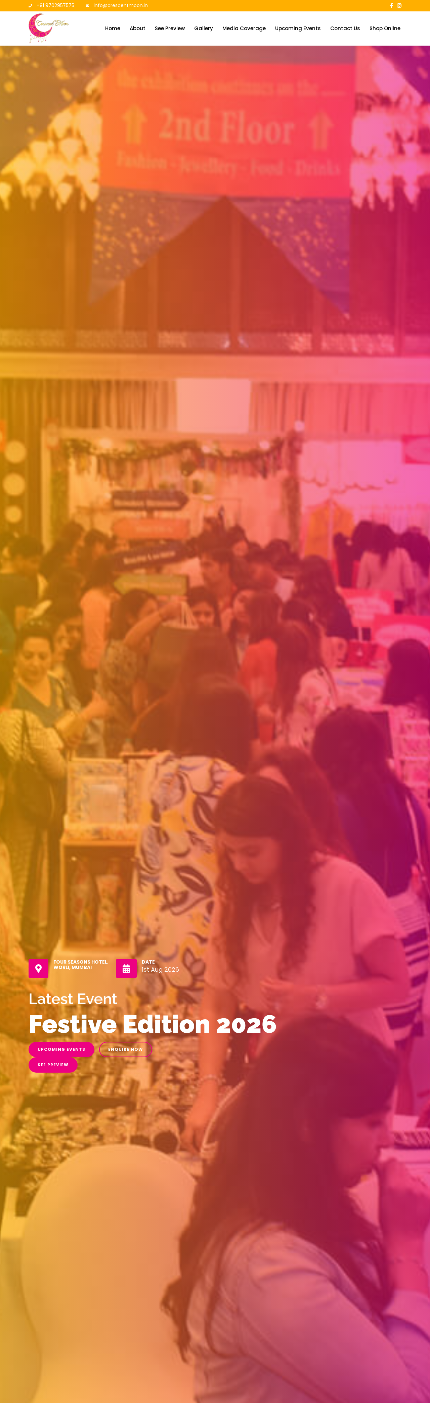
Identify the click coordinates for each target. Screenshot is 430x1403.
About (137, 28)
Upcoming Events (298, 28)
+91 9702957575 (55, 5)
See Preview (170, 28)
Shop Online (385, 28)
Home (112, 28)
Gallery (203, 28)
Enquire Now (125, 1049)
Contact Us (345, 28)
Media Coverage (244, 28)
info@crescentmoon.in (121, 5)
